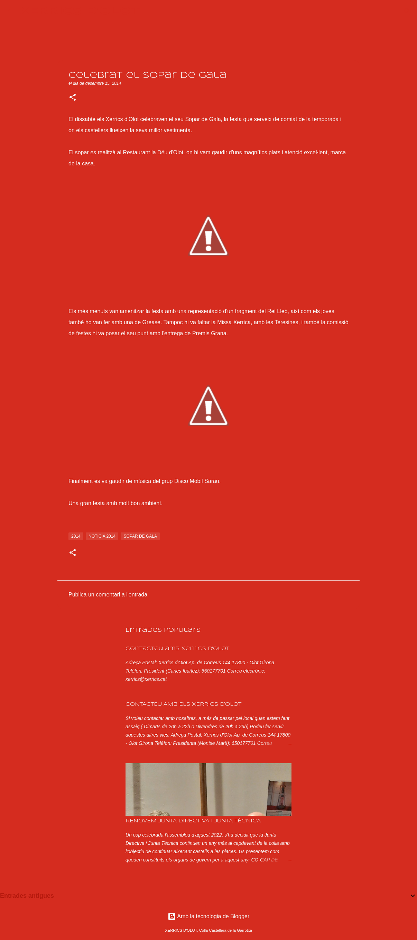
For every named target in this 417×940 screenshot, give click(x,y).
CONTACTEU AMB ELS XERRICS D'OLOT (183, 704)
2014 (76, 536)
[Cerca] (150, 11)
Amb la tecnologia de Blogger (209, 916)
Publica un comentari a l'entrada (107, 594)
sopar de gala (140, 536)
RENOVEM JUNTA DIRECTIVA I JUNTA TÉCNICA (193, 821)
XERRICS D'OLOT (79, 11)
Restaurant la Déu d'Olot (153, 152)
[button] (72, 98)
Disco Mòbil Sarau (196, 481)
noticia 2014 (102, 536)
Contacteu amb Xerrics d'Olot (177, 648)
